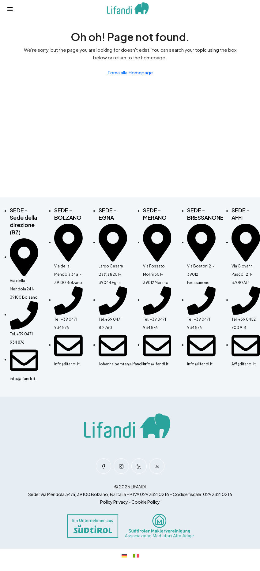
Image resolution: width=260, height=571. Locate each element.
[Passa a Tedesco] (124, 555)
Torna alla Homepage (130, 72)
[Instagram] (121, 466)
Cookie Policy (145, 502)
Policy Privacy (114, 502)
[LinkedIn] (139, 466)
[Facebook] (103, 466)
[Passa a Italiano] (136, 555)
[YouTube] (156, 466)
